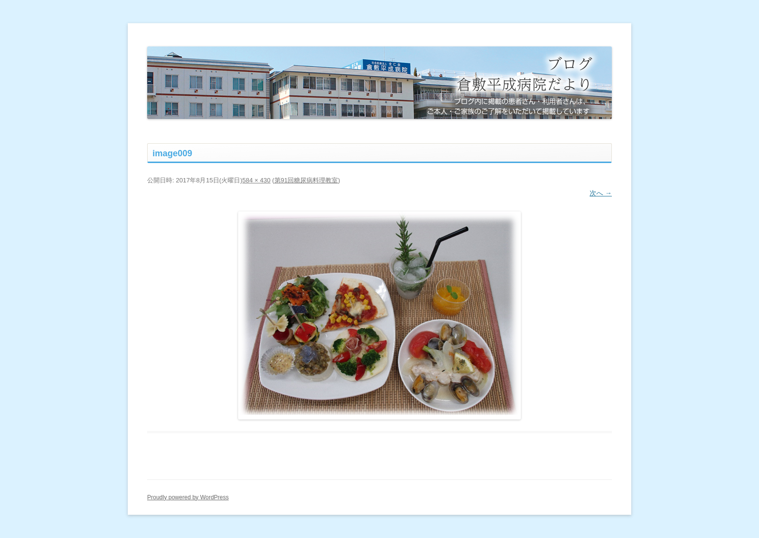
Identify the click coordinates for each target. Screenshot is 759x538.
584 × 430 (257, 180)
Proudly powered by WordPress (188, 497)
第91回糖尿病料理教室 (306, 180)
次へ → (601, 193)
